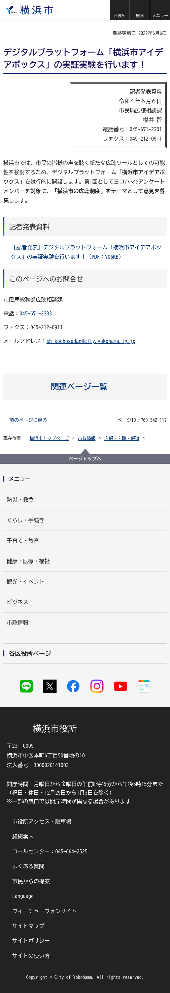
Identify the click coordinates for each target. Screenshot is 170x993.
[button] (119, 10)
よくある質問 (28, 866)
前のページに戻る (28, 420)
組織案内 (23, 836)
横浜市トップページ (49, 438)
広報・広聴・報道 (121, 438)
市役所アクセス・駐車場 (41, 821)
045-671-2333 (36, 313)
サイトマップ (28, 926)
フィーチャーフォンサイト (44, 911)
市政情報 (87, 438)
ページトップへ (85, 458)
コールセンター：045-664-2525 (50, 851)
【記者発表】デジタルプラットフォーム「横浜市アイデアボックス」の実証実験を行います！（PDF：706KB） (86, 252)
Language (23, 896)
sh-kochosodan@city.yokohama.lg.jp (90, 341)
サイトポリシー (31, 940)
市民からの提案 (31, 881)
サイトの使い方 (31, 955)
